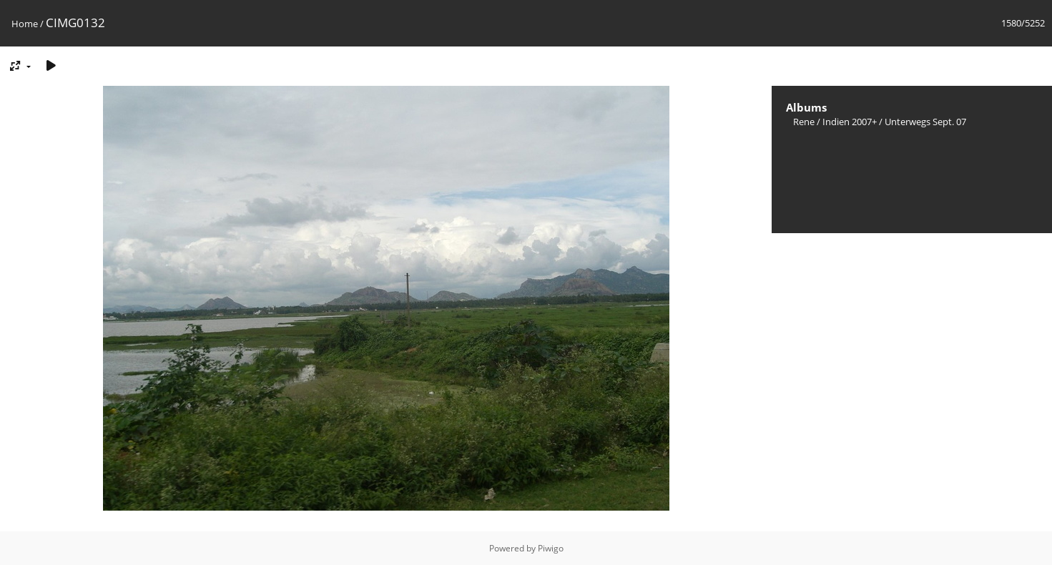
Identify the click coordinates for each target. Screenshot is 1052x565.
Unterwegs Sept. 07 (925, 121)
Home (24, 23)
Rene (804, 121)
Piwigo (551, 548)
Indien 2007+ (849, 121)
